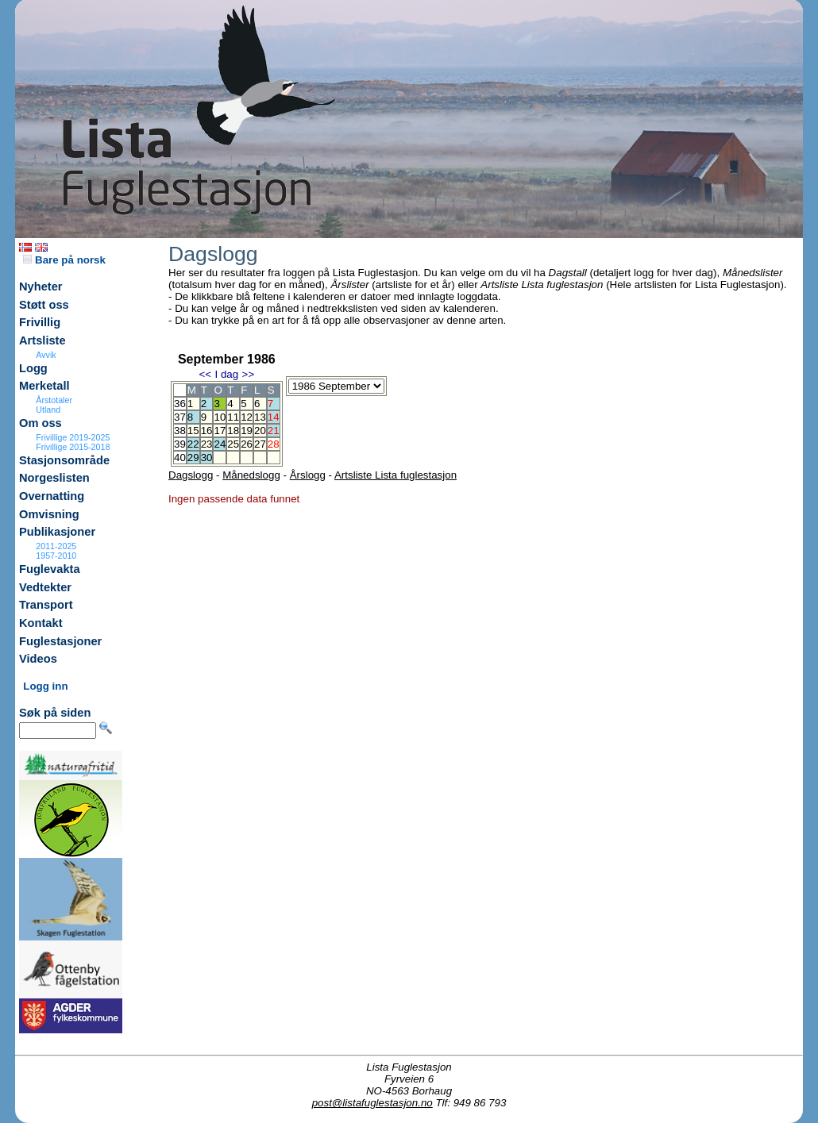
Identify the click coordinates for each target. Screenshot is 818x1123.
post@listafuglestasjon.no (372, 1103)
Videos (38, 658)
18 (233, 431)
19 (247, 431)
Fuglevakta (49, 569)
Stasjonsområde (64, 460)
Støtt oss (44, 304)
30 (207, 457)
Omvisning (49, 514)
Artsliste (42, 340)
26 (247, 444)
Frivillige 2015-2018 (73, 447)
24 (220, 444)
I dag (226, 374)
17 (220, 431)
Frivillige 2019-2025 (73, 437)
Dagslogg (190, 475)
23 (207, 444)
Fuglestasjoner (60, 641)
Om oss (40, 423)
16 (207, 431)
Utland (48, 409)
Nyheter (41, 286)
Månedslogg (251, 475)
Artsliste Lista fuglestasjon (395, 475)
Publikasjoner (57, 531)
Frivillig (39, 322)
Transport (46, 604)
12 (247, 417)
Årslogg (308, 475)
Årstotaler (54, 400)
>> (248, 374)
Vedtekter (45, 587)
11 (233, 417)
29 (193, 457)
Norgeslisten (54, 477)
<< (205, 374)
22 (193, 444)
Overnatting (51, 496)
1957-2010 (56, 555)
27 (260, 444)
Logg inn (45, 686)
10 (220, 417)
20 (260, 431)
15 (193, 431)
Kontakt (41, 623)
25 (233, 444)
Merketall (44, 385)
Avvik (46, 355)
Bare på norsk (64, 260)
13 (260, 417)
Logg (33, 368)
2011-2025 (56, 546)
